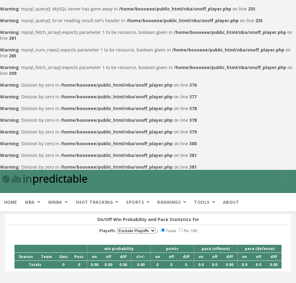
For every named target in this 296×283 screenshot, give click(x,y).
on (94, 256)
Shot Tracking (94, 202)
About (231, 202)
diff (123, 256)
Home (10, 202)
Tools (202, 202)
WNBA (55, 202)
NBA (30, 202)
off (108, 256)
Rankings (169, 202)
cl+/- (140, 256)
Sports (135, 202)
